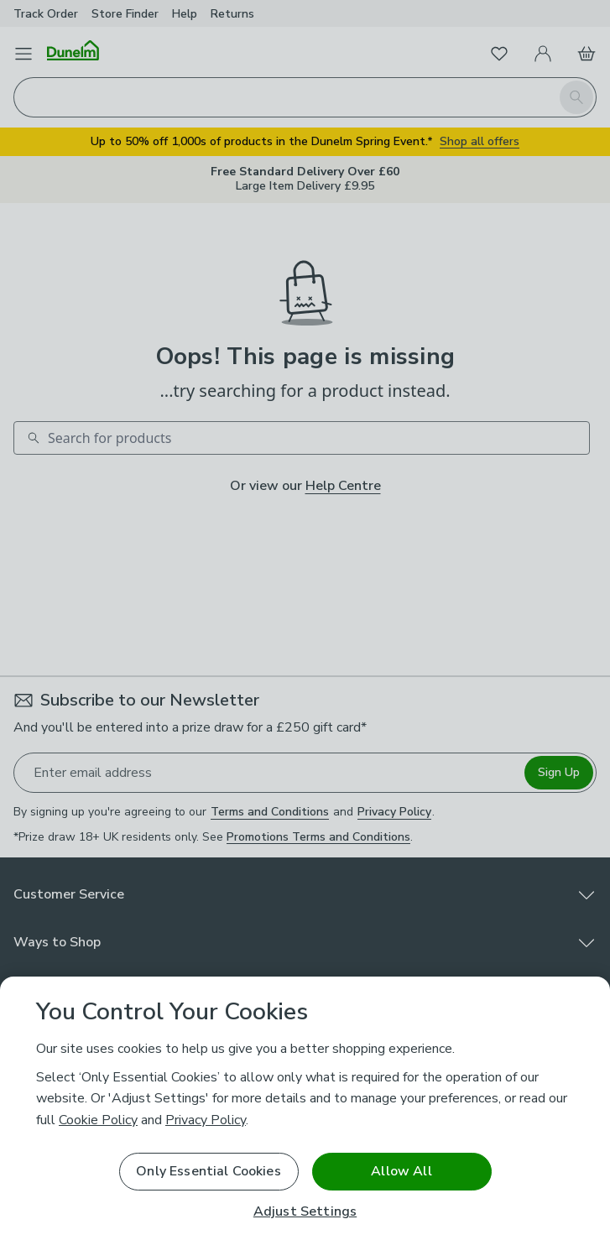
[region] (305, 1108)
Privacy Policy (205, 1120)
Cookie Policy (98, 1120)
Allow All (401, 1171)
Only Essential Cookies (208, 1171)
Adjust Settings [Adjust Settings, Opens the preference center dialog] (305, 1212)
